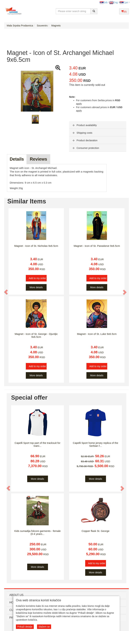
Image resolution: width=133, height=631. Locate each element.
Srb (104, 2)
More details (36, 287)
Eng (113, 2)
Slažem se (44, 626)
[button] (6, 292)
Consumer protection (85, 148)
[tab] (97, 125)
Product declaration (84, 140)
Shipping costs (82, 132)
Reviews (38, 159)
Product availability (84, 125)
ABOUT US (16, 595)
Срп (123, 2)
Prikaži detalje (24, 626)
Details (17, 159)
